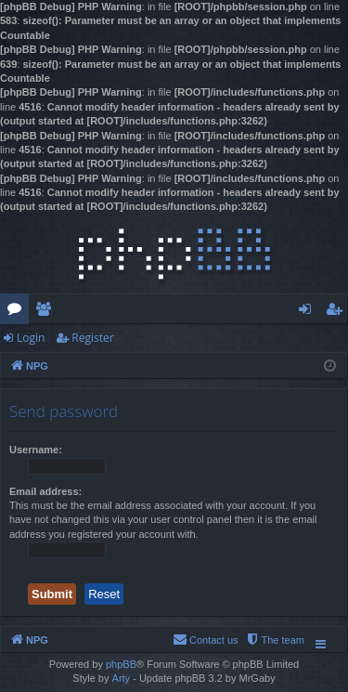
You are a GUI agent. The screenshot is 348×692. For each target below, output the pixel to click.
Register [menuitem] (338, 312)
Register (92, 338)
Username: (35, 449)
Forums (18, 312)
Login (31, 338)
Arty (121, 678)
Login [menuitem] (308, 312)
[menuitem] (274, 640)
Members (47, 312)
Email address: (45, 491)
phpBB (121, 664)
